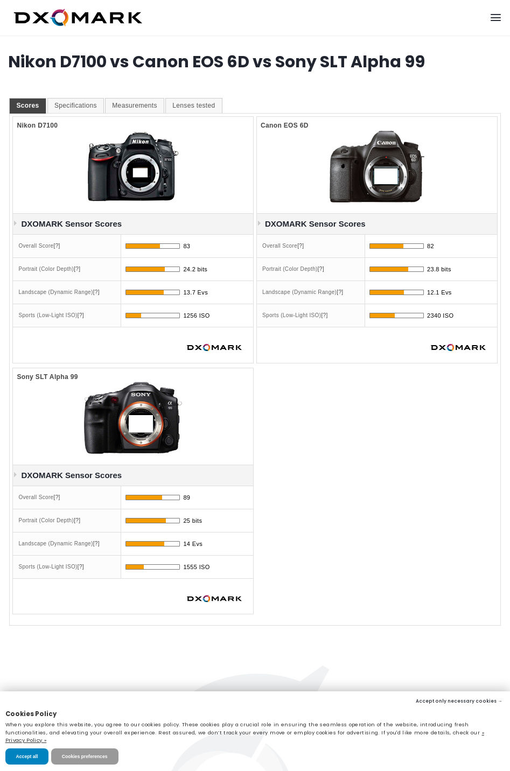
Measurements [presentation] (134, 105)
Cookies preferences (85, 756)
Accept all (27, 756)
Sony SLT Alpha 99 (47, 377)
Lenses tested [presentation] (193, 105)
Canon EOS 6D (285, 125)
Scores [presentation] (27, 105)
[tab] (27, 106)
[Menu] (496, 17)
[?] (57, 246)
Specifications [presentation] (75, 105)
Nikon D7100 (37, 125)
